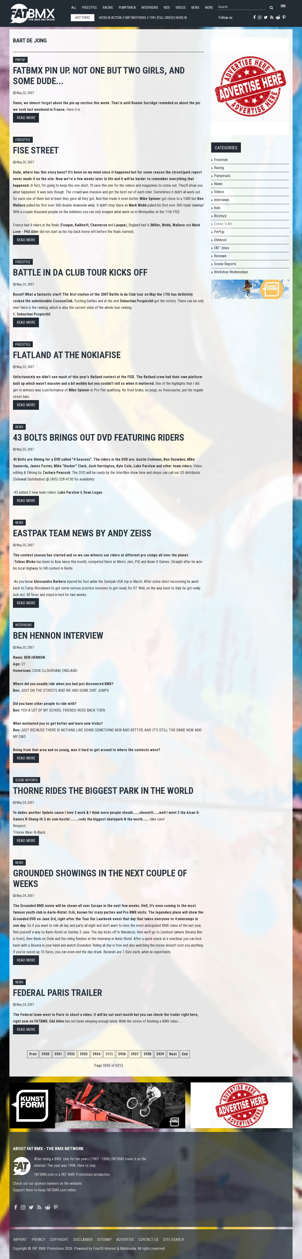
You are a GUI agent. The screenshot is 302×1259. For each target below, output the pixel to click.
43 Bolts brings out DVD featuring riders (98, 437)
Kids (167, 8)
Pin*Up (219, 232)
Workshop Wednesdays (231, 272)
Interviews (150, 8)
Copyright (59, 1239)
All (73, 8)
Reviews (220, 256)
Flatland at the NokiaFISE (67, 355)
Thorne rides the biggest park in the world (103, 790)
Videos (181, 8)
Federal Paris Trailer (57, 992)
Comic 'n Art (223, 224)
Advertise (125, 1239)
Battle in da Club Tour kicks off (80, 272)
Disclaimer (82, 1239)
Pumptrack (127, 8)
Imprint (20, 1239)
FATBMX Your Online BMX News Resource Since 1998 (37, 12)
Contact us (148, 1239)
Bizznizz (220, 216)
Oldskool (220, 240)
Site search (173, 1239)
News (195, 8)
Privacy (38, 1239)
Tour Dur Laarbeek (97, 919)
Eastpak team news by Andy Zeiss (82, 533)
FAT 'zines (221, 248)
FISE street (36, 150)
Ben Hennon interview (58, 635)
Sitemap (104, 1239)
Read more (26, 118)
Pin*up (20, 60)
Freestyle (89, 8)
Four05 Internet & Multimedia (114, 1248)
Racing (108, 8)
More (209, 8)
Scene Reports (26, 780)
